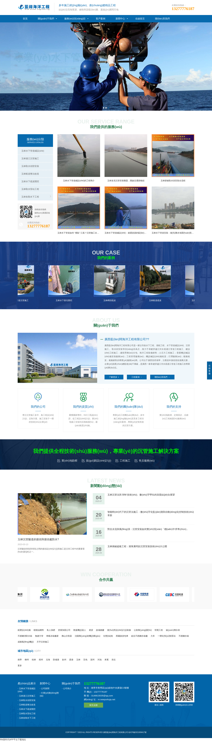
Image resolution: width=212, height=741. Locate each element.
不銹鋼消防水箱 (25, 636)
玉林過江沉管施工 (30, 158)
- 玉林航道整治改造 (26, 704)
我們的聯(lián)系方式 (59, 81)
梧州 (41, 659)
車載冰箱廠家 (52, 636)
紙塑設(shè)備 (24, 630)
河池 (99, 659)
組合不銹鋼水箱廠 (139, 636)
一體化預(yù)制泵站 (167, 636)
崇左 (114, 659)
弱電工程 (159, 630)
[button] (103, 107)
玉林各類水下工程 (30, 196)
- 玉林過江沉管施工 (26, 696)
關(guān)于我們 (46, 18)
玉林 (78, 659)
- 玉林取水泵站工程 (26, 713)
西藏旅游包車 (122, 636)
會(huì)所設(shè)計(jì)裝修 (119, 630)
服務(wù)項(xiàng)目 (75, 18)
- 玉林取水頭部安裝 (26, 700)
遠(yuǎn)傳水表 (173, 630)
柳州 (27, 659)
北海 (48, 659)
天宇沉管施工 (43, 642)
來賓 (107, 659)
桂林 (34, 659)
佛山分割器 (67, 636)
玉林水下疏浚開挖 (30, 181)
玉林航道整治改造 (30, 173)
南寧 (20, 659)
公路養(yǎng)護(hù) (143, 630)
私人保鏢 (51, 630)
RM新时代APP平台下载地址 (13, 739)
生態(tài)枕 (108, 636)
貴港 (71, 659)
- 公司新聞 (44, 688)
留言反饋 (93, 705)
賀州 (92, 659)
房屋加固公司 (64, 630)
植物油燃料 (39, 630)
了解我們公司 (31, 81)
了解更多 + (114, 377)
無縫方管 (39, 636)
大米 (153, 636)
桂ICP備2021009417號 (137, 732)
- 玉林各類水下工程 (26, 718)
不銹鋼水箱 (184, 636)
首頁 (25, 18)
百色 (85, 659)
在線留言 (140, 18)
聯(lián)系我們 (162, 18)
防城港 (56, 659)
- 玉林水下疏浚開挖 (26, 709)
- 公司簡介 (66, 688)
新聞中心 (120, 18)
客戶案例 (100, 18)
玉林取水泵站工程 (30, 189)
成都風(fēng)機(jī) (26, 642)
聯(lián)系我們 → (162, 377)
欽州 (64, 659)
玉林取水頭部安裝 (30, 166)
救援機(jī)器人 (79, 630)
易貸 (91, 630)
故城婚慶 (100, 630)
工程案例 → (136, 377)
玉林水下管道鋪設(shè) (32, 151)
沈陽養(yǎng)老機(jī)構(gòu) (87, 636)
